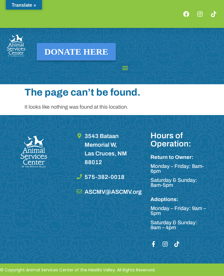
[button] (125, 68)
